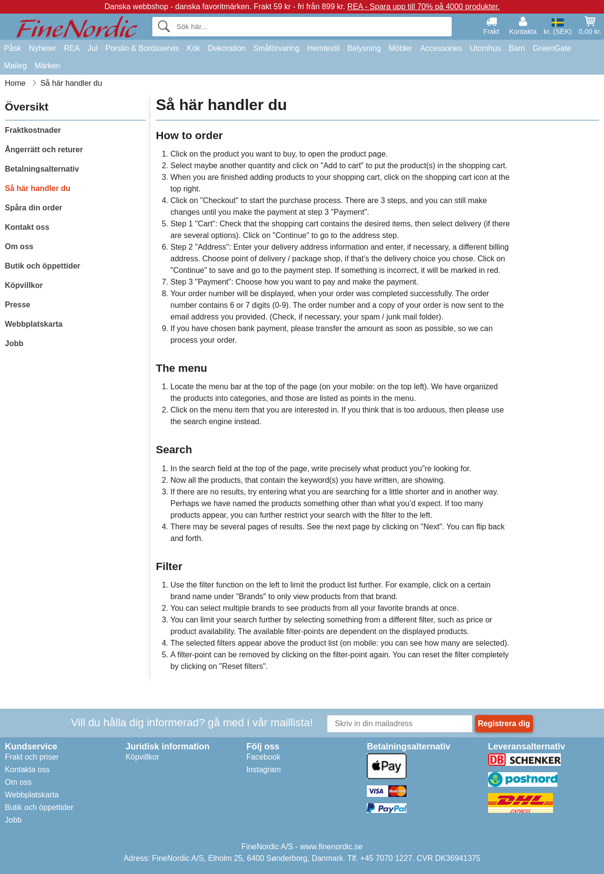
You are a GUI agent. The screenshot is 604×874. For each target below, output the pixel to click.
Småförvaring (276, 48)
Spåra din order (33, 208)
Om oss (19, 246)
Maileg (15, 66)
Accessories (441, 48)
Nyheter (42, 48)
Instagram (263, 769)
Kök (193, 48)
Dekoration (226, 48)
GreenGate (552, 48)
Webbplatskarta (34, 324)
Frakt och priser (32, 757)
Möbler (400, 48)
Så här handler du (37, 188)
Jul (93, 48)
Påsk (12, 48)
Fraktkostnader (33, 130)
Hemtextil (323, 48)
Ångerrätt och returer (44, 149)
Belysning (364, 48)
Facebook (263, 757)
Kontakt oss (27, 227)
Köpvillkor (24, 285)
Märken (47, 66)
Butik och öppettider (43, 266)
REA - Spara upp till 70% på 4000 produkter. (423, 6)
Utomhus (485, 48)
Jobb (14, 343)
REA (72, 48)
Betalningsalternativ (42, 169)
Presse (18, 305)
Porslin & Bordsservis (142, 48)
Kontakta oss (27, 769)
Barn (516, 48)
